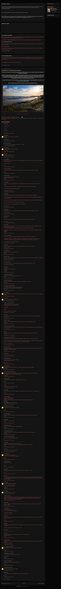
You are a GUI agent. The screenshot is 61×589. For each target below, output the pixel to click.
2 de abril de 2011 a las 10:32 (8, 551)
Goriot (5, 533)
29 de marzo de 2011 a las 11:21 (9, 312)
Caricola (5, 193)
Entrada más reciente (6, 583)
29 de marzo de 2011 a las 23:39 (9, 417)
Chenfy (5, 419)
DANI (5, 523)
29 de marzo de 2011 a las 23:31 (9, 404)
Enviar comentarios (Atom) (25, 586)
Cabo (19, 118)
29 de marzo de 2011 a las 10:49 (9, 296)
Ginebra (5, 442)
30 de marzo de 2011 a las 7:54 (9, 423)
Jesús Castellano (7, 168)
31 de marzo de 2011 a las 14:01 (9, 480)
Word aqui (8, 62)
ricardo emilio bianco (7, 567)
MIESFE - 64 (6, 320)
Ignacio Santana (6, 235)
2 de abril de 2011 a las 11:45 (8, 558)
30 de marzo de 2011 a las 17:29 (9, 451)
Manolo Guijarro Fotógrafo (8, 337)
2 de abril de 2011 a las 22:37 (8, 570)
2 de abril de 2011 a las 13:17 (8, 565)
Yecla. (5, 119)
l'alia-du (5, 353)
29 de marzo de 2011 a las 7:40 (9, 264)
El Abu (5, 482)
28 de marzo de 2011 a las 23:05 (9, 173)
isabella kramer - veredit (8, 553)
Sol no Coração (6, 461)
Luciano (5, 389)
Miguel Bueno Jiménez (8, 406)
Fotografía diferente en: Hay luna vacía (10, 402)
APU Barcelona (6, 425)
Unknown (5, 147)
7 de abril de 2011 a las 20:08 (8, 576)
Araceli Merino (6, 495)
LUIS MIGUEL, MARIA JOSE (8, 285)
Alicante (13, 118)
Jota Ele (5, 182)
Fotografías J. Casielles (36, 118)
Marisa (5, 572)
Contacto (31, 17)
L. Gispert (5, 159)
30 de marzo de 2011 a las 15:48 (9, 434)
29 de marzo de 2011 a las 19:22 (9, 369)
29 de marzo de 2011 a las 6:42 (9, 248)
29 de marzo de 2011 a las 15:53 (9, 335)
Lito (4, 331)
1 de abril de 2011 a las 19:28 (8, 537)
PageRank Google (50, 3)
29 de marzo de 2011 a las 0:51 (9, 242)
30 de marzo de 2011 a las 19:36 (9, 459)
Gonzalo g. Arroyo (7, 560)
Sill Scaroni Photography (8, 436)
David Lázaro (6, 413)
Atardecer (16, 118)
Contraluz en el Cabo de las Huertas (11, 70)
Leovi (5, 314)
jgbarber (5, 502)
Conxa (5, 298)
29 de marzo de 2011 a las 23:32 (9, 411)
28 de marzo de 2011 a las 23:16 (9, 191)
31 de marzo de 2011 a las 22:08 (9, 506)
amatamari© (6, 539)
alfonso (5, 123)
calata (5, 515)
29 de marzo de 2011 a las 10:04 (9, 283)
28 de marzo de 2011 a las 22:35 (9, 133)
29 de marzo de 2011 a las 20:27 (9, 376)
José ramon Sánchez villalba (9, 371)
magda (5, 266)
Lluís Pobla (6, 250)
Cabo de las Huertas (24, 118)
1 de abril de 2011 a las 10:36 (8, 521)
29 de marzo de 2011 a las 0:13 (9, 233)
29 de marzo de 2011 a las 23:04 (9, 394)
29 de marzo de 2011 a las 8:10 (9, 272)
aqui (20, 62)
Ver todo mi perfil (53, 10)
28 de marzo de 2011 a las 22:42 (9, 145)
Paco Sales (6, 256)
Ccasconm (6, 378)
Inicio (24, 583)
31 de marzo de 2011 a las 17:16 (9, 493)
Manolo (5, 135)
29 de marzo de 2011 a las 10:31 (9, 290)
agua (11, 118)
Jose (5, 153)
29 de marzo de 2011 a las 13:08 (9, 323)
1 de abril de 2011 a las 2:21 (8, 513)
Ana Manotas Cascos (7, 274)
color (28, 118)
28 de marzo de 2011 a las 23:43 (9, 207)
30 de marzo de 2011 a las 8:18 (9, 428)
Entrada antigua (41, 583)
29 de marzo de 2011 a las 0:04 (9, 222)
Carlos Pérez (6, 396)
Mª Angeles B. (54, 8)
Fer (4, 385)
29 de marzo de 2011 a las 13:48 (9, 329)
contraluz (30, 118)
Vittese (5, 224)
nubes (3, 119)
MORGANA (6, 175)
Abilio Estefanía (6, 358)
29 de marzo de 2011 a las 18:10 (9, 351)
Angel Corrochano (7, 280)
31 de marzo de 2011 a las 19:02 (9, 500)
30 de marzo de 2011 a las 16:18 (9, 440)
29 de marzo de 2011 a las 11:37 (9, 318)
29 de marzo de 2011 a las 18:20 (9, 356)
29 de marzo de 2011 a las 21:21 (9, 387)
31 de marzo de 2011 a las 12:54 (9, 473)
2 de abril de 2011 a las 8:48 (8, 544)
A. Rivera (5, 508)
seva (4, 475)
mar (42, 118)
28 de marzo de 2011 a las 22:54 (9, 166)
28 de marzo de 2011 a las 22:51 (9, 157)
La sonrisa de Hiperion (8, 546)
